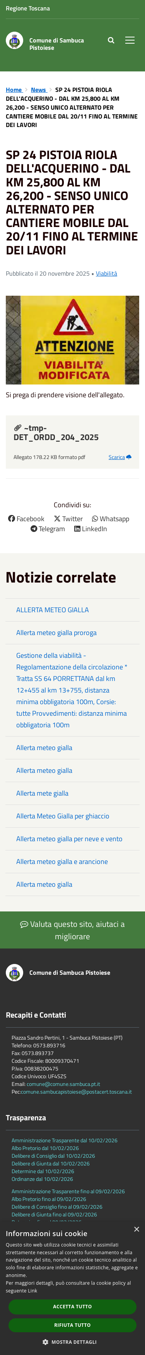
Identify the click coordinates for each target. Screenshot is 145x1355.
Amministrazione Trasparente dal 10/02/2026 (65, 1140)
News (39, 89)
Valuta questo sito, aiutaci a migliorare (72, 930)
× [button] (136, 1230)
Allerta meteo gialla (44, 747)
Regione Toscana (28, 8)
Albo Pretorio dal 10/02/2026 (45, 1148)
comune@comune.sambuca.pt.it (63, 1084)
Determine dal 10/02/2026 (43, 1171)
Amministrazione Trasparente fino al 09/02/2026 (68, 1191)
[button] (72, 1341)
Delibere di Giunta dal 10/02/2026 (51, 1163)
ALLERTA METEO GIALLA (52, 610)
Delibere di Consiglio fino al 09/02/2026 (57, 1207)
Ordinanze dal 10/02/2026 (42, 1179)
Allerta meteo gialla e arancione (62, 861)
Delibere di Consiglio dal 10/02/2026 (53, 1156)
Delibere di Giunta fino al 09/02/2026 (54, 1214)
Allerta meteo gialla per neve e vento (69, 838)
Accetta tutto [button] (72, 1306)
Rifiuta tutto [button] (72, 1325)
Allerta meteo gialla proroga (56, 632)
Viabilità (106, 273)
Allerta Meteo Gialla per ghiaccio (62, 816)
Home (14, 89)
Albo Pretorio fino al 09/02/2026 (49, 1199)
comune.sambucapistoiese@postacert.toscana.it (76, 1091)
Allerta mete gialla (42, 793)
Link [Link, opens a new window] (32, 1290)
